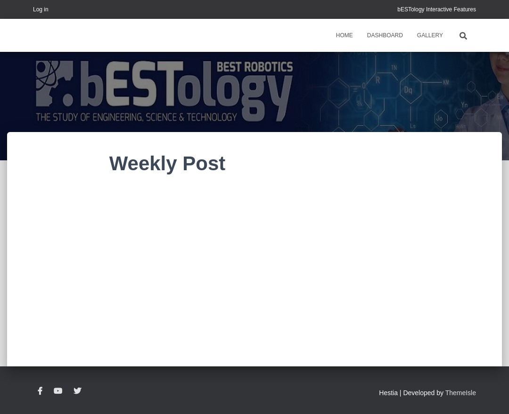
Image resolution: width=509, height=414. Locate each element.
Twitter (77, 391)
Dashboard (385, 35)
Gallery (430, 35)
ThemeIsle (460, 393)
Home (344, 35)
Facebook (40, 391)
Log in (41, 9)
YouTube (58, 391)
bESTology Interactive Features (436, 9)
